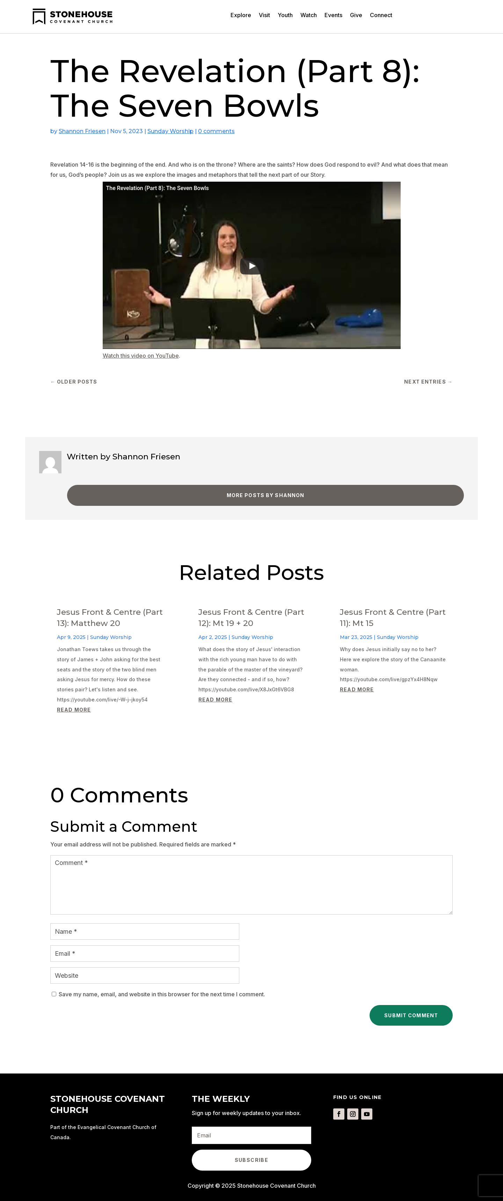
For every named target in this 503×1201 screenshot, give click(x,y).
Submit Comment (411, 1015)
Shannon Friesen (82, 131)
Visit (264, 16)
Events (333, 16)
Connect (381, 16)
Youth (285, 16)
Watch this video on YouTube (141, 355)
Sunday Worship (170, 131)
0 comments (216, 131)
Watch (308, 16)
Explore (241, 16)
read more (74, 710)
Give (356, 16)
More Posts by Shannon (266, 495)
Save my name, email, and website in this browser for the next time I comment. (162, 994)
